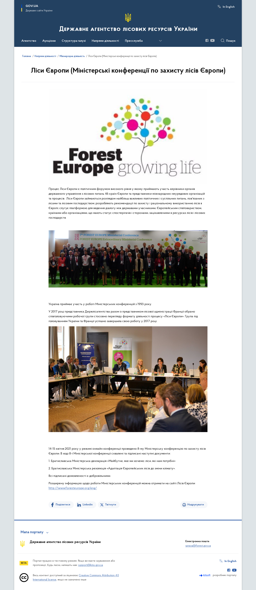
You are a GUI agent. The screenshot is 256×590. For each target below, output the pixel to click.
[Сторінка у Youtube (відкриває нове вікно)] (212, 40)
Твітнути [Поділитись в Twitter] (110, 504)
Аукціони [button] (49, 41)
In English (229, 7)
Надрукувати (195, 504)
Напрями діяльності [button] (105, 41)
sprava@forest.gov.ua (198, 545)
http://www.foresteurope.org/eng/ (73, 488)
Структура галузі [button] (74, 41)
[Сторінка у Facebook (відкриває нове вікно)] (207, 40)
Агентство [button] (28, 41)
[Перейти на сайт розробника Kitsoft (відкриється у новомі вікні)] (205, 575)
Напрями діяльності (45, 56)
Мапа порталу (32, 532)
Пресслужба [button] (134, 41)
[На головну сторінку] (128, 23)
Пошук (231, 41)
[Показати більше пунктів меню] (160, 40)
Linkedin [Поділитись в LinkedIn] (88, 504)
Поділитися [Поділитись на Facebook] (63, 504)
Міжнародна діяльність (72, 56)
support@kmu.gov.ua (90, 565)
